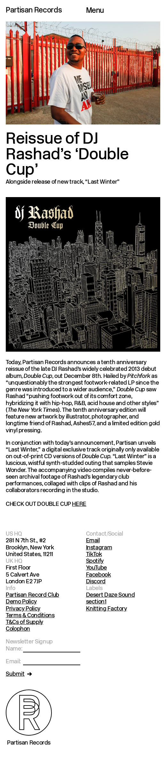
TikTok (94, 555)
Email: (13, 662)
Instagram (99, 548)
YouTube (96, 568)
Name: (14, 649)
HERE (79, 504)
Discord (96, 582)
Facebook (98, 575)
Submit (15, 674)
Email (93, 541)
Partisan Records (34, 10)
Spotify (95, 561)
